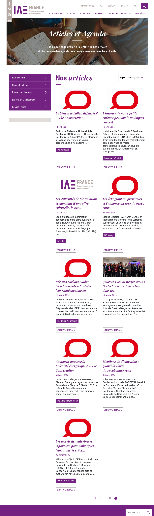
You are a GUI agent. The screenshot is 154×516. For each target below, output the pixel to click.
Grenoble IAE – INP (113, 158)
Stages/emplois (87, 6)
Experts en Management (23, 99)
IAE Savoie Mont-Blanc (67, 400)
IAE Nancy (108, 235)
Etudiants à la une (20, 85)
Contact (111, 6)
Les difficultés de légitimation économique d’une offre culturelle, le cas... (76, 203)
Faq (101, 6)
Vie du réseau (140, 13)
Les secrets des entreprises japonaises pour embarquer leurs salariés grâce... (75, 445)
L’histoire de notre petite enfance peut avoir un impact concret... (123, 117)
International (86, 13)
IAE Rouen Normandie (67, 321)
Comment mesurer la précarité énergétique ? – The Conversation (76, 365)
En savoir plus (66, 167)
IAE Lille (61, 241)
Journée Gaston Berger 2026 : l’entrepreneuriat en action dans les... (124, 286)
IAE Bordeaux (63, 149)
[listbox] (131, 77)
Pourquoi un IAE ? (56, 13)
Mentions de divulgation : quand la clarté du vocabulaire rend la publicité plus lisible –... (121, 368)
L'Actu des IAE (18, 77)
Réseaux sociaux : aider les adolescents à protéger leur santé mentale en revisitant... (73, 288)
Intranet (124, 6)
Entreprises (100, 13)
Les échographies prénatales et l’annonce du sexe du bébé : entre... (123, 203)
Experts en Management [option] (130, 77)
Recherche (113, 13)
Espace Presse (19, 107)
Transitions (126, 13)
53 (110, 498)
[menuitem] (134, 6)
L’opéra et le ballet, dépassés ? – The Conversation (77, 115)
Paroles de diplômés (22, 92)
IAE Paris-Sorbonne (66, 480)
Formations (72, 13)
